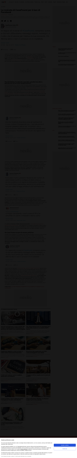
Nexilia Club (65, 448)
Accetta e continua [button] (65, 445)
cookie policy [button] (10, 444)
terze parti (20, 446)
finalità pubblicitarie (24, 449)
